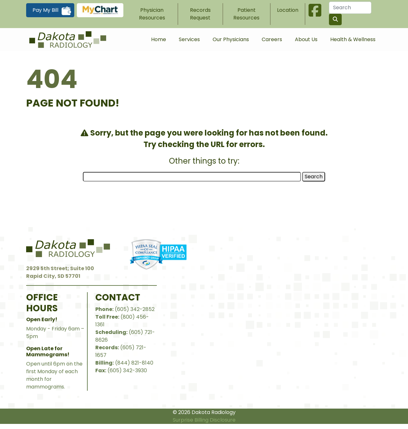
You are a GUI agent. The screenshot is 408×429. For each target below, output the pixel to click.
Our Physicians (231, 39)
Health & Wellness (352, 39)
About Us (306, 39)
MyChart (100, 10)
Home (158, 39)
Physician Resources (152, 13)
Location (287, 10)
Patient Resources (246, 13)
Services (189, 39)
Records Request (200, 13)
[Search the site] (335, 19)
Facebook (315, 10)
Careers (272, 39)
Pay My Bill (45, 10)
